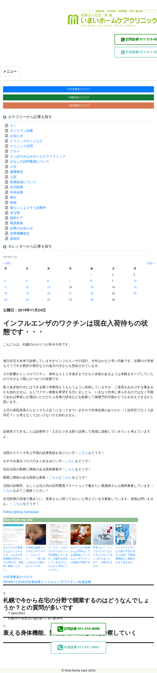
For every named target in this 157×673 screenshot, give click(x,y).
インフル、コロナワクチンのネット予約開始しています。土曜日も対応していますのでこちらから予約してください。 (58, 558)
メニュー (10, 71)
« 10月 (7, 263)
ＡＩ (13, 125)
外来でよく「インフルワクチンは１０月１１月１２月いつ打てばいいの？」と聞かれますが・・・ (103, 556)
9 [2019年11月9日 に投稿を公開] (112, 280)
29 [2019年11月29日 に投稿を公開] (91, 299)
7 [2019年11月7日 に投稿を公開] (69, 280)
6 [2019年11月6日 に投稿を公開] (48, 280)
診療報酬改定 (20, 233)
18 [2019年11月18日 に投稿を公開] (5, 293)
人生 (13, 167)
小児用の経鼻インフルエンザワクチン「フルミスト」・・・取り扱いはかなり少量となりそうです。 (35, 556)
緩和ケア (18, 218)
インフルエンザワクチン (59, 582)
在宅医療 (16, 187)
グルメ (15, 151)
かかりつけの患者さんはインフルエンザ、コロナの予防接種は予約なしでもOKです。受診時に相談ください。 (13, 558)
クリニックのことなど (26, 141)
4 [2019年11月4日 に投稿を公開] (5, 280)
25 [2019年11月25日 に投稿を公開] (5, 299)
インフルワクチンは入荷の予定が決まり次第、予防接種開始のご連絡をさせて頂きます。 (125, 555)
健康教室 (16, 172)
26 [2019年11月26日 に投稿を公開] (27, 299)
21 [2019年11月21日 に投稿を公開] (70, 293)
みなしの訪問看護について (29, 161)
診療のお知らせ (21, 228)
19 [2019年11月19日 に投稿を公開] (27, 293)
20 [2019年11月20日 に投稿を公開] (48, 293)
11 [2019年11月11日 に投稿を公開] (5, 287)
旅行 (13, 197)
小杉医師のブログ (78, 105)
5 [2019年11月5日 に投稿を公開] (26, 280)
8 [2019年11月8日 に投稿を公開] (91, 280)
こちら (83, 453)
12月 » (150, 263)
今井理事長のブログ (18, 577)
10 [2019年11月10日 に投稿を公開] (134, 280)
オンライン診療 (21, 131)
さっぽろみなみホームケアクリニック (38, 156)
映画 (13, 202)
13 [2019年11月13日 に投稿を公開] (48, 287)
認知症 (15, 238)
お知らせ (16, 136)
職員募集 (16, 223)
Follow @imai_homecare (21, 512)
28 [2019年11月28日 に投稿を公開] (70, 299)
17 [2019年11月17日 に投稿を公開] (134, 287)
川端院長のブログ (78, 97)
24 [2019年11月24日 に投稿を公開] (134, 293)
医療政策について (23, 182)
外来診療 (34, 582)
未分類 (15, 213)
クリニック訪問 (21, 146)
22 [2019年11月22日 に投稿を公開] (91, 293)
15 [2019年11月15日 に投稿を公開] (91, 287)
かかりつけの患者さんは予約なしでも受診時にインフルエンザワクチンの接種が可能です (80, 555)
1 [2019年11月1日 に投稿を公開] (91, 274)
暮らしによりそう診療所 (28, 208)
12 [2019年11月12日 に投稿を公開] (27, 287)
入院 (13, 177)
